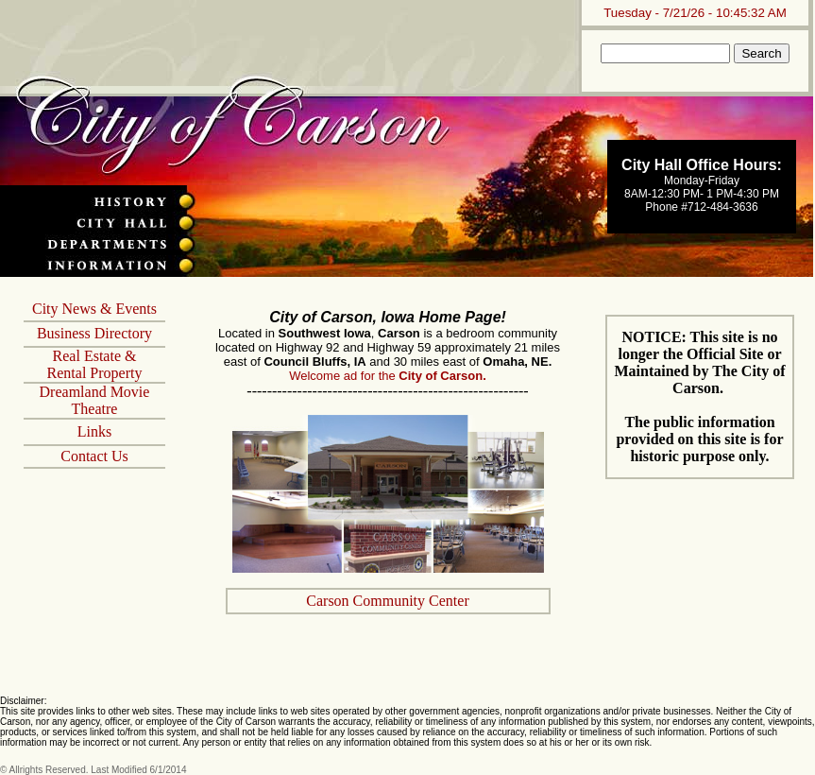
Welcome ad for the (344, 376)
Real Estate (87, 356)
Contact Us (94, 456)
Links (94, 431)
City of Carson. (442, 376)
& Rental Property (95, 364)
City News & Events (94, 309)
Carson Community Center (387, 601)
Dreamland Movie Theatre (95, 400)
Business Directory (94, 333)
